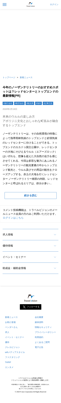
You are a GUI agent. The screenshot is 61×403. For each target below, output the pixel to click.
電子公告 (39, 347)
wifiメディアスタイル (15, 352)
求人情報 (8, 234)
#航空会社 (19, 103)
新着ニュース (26, 77)
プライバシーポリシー (45, 332)
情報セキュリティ (43, 327)
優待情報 (8, 245)
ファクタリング (12, 357)
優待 (7, 342)
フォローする (33, 307)
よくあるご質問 (42, 342)
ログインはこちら (13, 217)
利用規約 (39, 337)
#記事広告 (48, 103)
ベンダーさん (11, 327)
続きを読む (30, 195)
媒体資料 (39, 322)
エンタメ (9, 367)
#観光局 (29, 103)
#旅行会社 (7, 103)
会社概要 (39, 317)
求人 (7, 332)
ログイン (54, 4)
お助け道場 (10, 322)
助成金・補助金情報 (14, 268)
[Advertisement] (30, 41)
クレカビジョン (12, 347)
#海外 (38, 103)
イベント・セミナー (14, 257)
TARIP (8, 362)
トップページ (9, 77)
